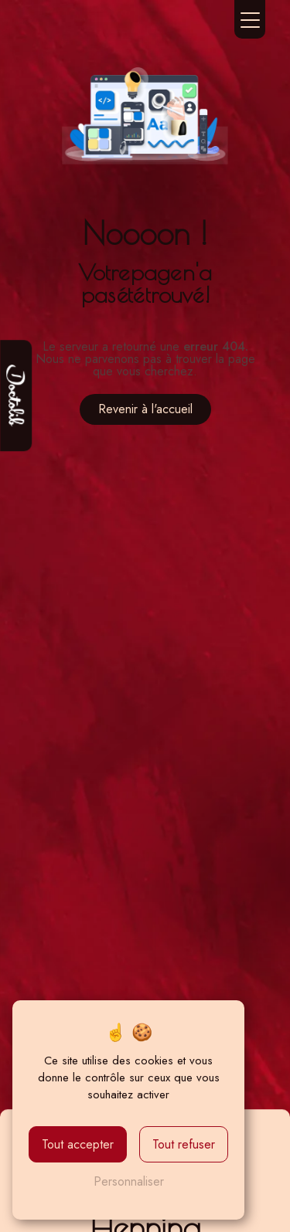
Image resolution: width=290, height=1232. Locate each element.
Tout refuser (183, 1144)
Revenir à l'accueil (145, 409)
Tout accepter (78, 1144)
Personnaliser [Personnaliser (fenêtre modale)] (129, 1181)
